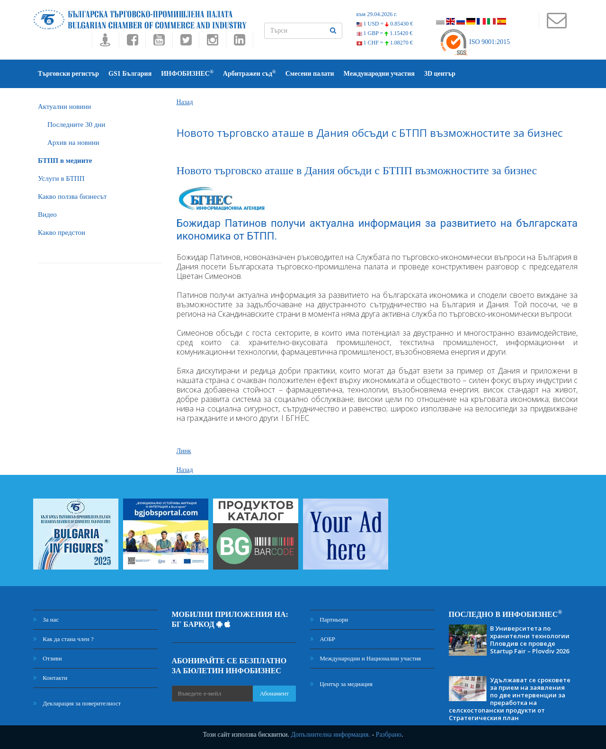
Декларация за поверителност (77, 703)
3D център (439, 73)
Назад (185, 102)
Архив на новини (73, 142)
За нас (46, 619)
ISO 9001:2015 (474, 41)
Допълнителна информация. (330, 734)
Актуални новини (64, 106)
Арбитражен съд (249, 73)
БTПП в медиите (65, 160)
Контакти (50, 677)
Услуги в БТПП (61, 178)
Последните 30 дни (76, 124)
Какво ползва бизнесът (72, 196)
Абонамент (274, 693)
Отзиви (47, 658)
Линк (184, 451)
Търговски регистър (68, 73)
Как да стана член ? (63, 638)
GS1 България (130, 73)
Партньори (329, 619)
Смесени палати (309, 73)
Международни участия (379, 73)
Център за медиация (341, 683)
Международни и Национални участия (365, 658)
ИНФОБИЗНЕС (187, 73)
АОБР (322, 638)
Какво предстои (61, 232)
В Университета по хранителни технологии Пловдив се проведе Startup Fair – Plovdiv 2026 (530, 639)
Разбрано (388, 734)
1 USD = (384, 23)
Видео (47, 214)
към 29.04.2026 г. (376, 14)
